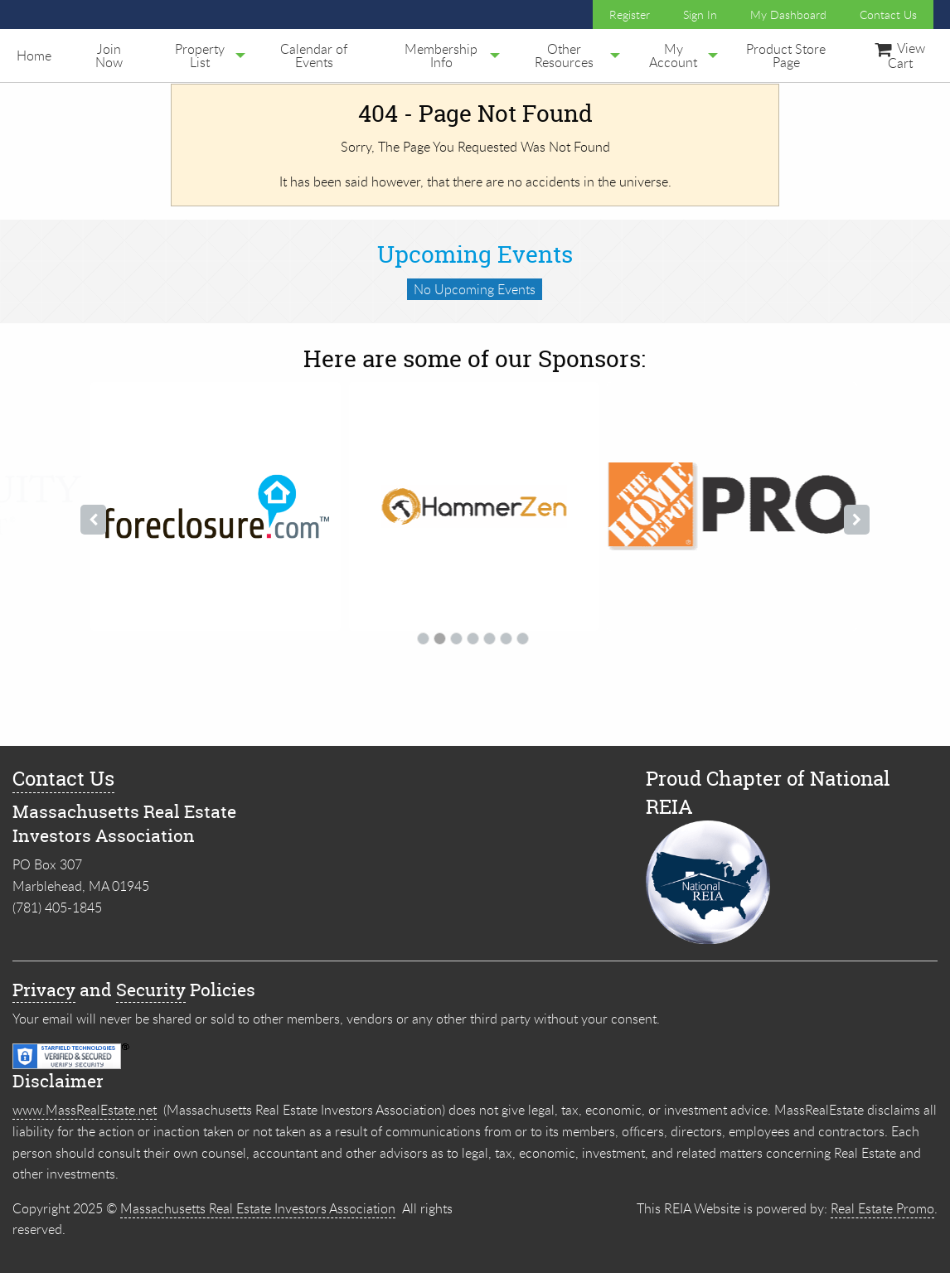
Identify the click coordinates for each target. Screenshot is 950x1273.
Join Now (109, 55)
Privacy (43, 990)
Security (151, 990)
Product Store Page (786, 55)
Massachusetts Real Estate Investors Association (257, 1208)
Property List (200, 55)
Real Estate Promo (882, 1208)
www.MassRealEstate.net (84, 1110)
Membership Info (441, 55)
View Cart (900, 55)
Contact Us (888, 14)
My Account (673, 55)
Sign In (700, 14)
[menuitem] (34, 55)
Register (629, 14)
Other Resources (564, 55)
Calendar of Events (313, 55)
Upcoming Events (475, 254)
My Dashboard (788, 14)
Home (34, 55)
